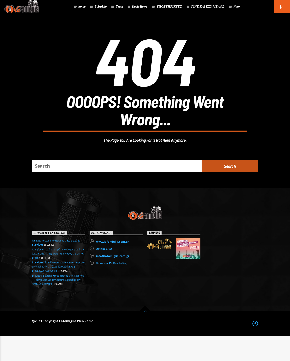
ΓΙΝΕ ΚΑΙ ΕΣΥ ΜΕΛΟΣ (207, 6)
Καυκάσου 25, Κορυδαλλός (111, 288)
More (237, 6)
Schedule (101, 6)
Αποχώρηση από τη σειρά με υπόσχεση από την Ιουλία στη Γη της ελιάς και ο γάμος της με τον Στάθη (58, 279)
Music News (139, 6)
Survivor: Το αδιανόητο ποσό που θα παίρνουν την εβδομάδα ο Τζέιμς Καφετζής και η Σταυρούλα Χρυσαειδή (58, 292)
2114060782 (104, 274)
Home (82, 6)
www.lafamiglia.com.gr (112, 267)
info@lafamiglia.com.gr (112, 281)
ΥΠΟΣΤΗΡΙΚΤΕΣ (169, 6)
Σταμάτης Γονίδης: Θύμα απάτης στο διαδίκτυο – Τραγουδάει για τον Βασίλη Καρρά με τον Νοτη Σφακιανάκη (58, 305)
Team (119, 6)
